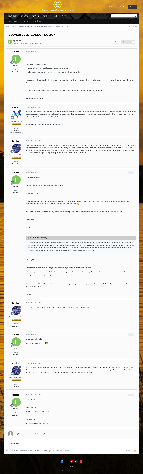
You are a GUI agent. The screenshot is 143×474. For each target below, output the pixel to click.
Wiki (56, 16)
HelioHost (12, 16)
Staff (15, 21)
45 (16, 70)
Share (116, 42)
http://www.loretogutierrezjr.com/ (37, 423)
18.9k (16, 128)
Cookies (71, 466)
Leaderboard (37, 21)
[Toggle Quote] (29, 238)
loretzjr (18, 41)
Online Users (25, 21)
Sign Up (132, 7)
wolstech (15, 107)
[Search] (117, 15)
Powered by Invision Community (71, 471)
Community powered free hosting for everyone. (57, 10)
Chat (64, 16)
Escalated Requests (35, 43)
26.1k (16, 162)
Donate (24, 16)
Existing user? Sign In (117, 7)
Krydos (15, 141)
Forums (35, 17)
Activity (47, 16)
